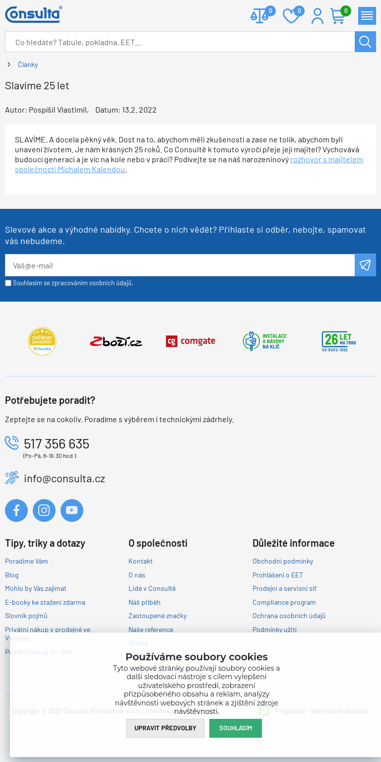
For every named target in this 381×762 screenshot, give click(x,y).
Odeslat (365, 265)
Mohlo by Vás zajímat (35, 588)
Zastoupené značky (157, 615)
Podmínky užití (275, 629)
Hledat (365, 41)
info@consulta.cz (64, 477)
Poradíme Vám (26, 561)
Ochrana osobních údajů (289, 615)
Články (28, 64)
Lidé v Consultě (152, 588)
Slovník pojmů (26, 615)
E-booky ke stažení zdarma (45, 602)
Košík (343, 11)
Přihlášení (317, 16)
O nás (136, 575)
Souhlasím (235, 728)
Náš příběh (144, 602)
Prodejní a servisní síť (285, 588)
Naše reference (150, 629)
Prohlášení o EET (278, 575)
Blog (11, 575)
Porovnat (266, 11)
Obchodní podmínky (283, 561)
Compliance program (284, 602)
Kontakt (140, 561)
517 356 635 (56, 443)
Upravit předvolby (165, 728)
